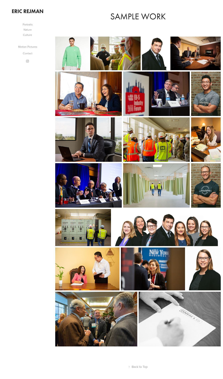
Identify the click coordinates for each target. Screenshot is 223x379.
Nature (28, 30)
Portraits (28, 24)
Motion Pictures (27, 47)
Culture (27, 35)
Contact (27, 53)
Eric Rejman (28, 11)
